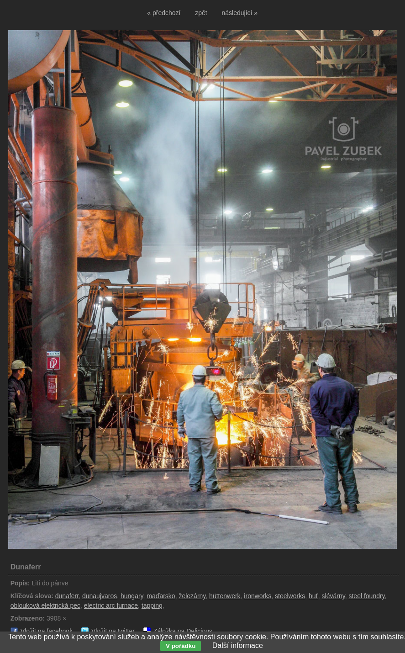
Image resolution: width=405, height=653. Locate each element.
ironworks (257, 596)
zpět (201, 12)
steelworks (290, 596)
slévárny (333, 596)
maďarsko (161, 596)
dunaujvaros (99, 596)
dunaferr (67, 596)
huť (313, 596)
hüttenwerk (224, 596)
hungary (132, 596)
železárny (192, 596)
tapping (152, 605)
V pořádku (180, 645)
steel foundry (366, 596)
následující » (240, 12)
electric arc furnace (111, 605)
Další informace (237, 645)
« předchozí (163, 12)
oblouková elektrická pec (45, 605)
